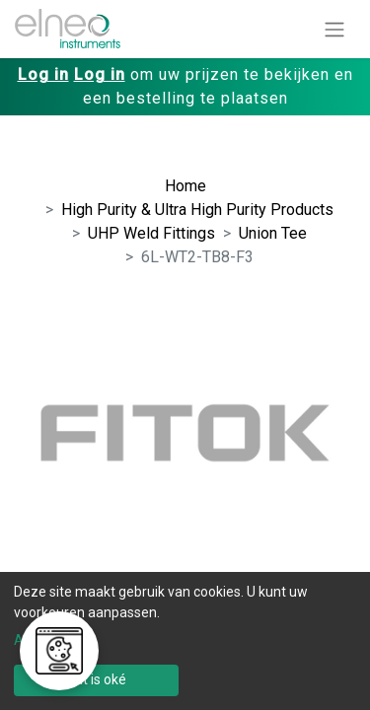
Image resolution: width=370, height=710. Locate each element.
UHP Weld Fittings (151, 233)
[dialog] (185, 641)
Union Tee (273, 233)
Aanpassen (49, 640)
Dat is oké (96, 679)
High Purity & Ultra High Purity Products (197, 209)
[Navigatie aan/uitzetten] (334, 29)
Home (185, 186)
